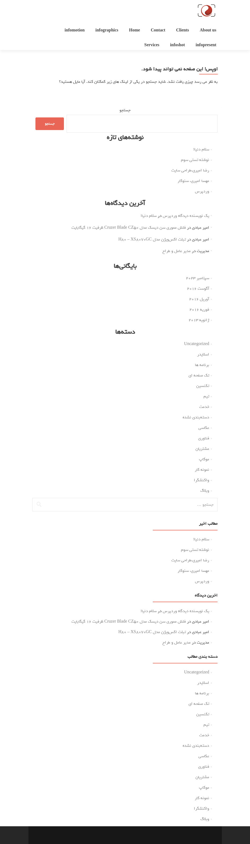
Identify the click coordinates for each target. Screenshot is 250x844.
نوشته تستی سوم (195, 160)
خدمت (204, 407)
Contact (158, 30)
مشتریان (202, 449)
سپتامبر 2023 (197, 278)
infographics (106, 30)
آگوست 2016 (198, 288)
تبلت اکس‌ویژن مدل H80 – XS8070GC (152, 239)
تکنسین (202, 386)
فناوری (203, 438)
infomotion (75, 30)
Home (134, 30)
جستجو (125, 110)
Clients (182, 30)
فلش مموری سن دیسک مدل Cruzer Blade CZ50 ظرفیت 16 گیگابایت (128, 227)
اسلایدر (203, 354)
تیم (206, 396)
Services (151, 45)
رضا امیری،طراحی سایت (190, 170)
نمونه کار (202, 469)
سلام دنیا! (201, 149)
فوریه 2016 (199, 309)
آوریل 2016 (199, 299)
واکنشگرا (201, 480)
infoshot (177, 45)
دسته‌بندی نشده (196, 417)
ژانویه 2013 (199, 320)
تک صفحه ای (199, 375)
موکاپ (204, 459)
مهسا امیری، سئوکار (193, 181)
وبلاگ (204, 490)
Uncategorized (196, 344)
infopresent (205, 45)
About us (208, 30)
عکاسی (203, 428)
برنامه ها (202, 365)
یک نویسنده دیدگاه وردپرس (186, 216)
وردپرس (202, 191)
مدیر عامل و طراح (176, 251)
